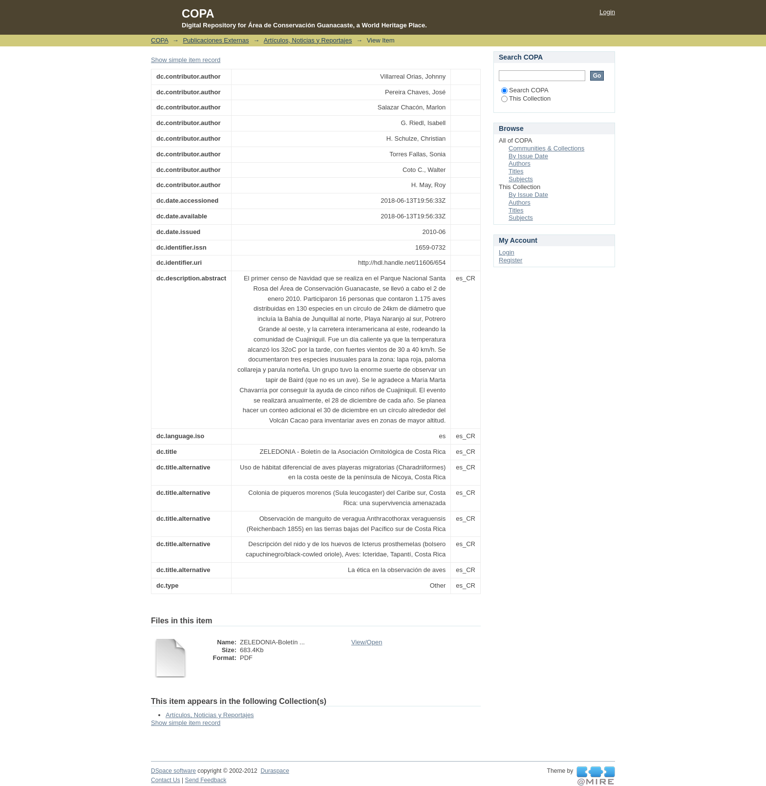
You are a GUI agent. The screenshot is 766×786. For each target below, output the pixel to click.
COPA (159, 40)
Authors (520, 163)
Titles (516, 171)
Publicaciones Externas (216, 40)
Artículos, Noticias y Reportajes (308, 40)
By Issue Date (528, 156)
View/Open (366, 642)
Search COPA (525, 90)
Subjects (521, 179)
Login (607, 12)
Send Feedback (206, 780)
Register (510, 260)
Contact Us (165, 780)
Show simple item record (185, 60)
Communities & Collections (546, 148)
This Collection (526, 98)
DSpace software (173, 770)
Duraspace (274, 770)
